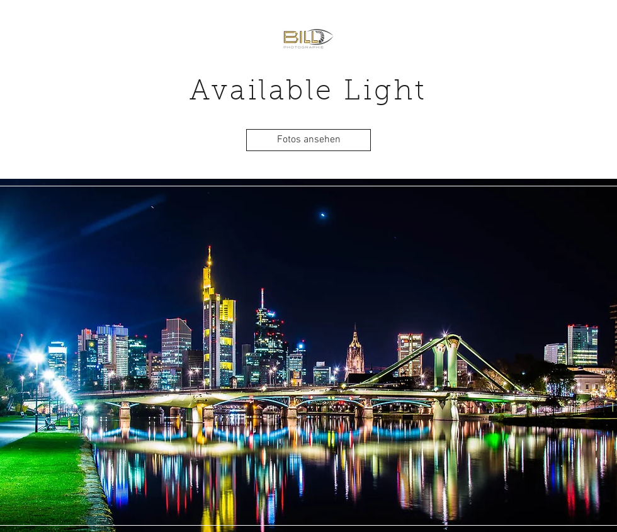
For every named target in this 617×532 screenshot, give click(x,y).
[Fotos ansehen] (308, 140)
